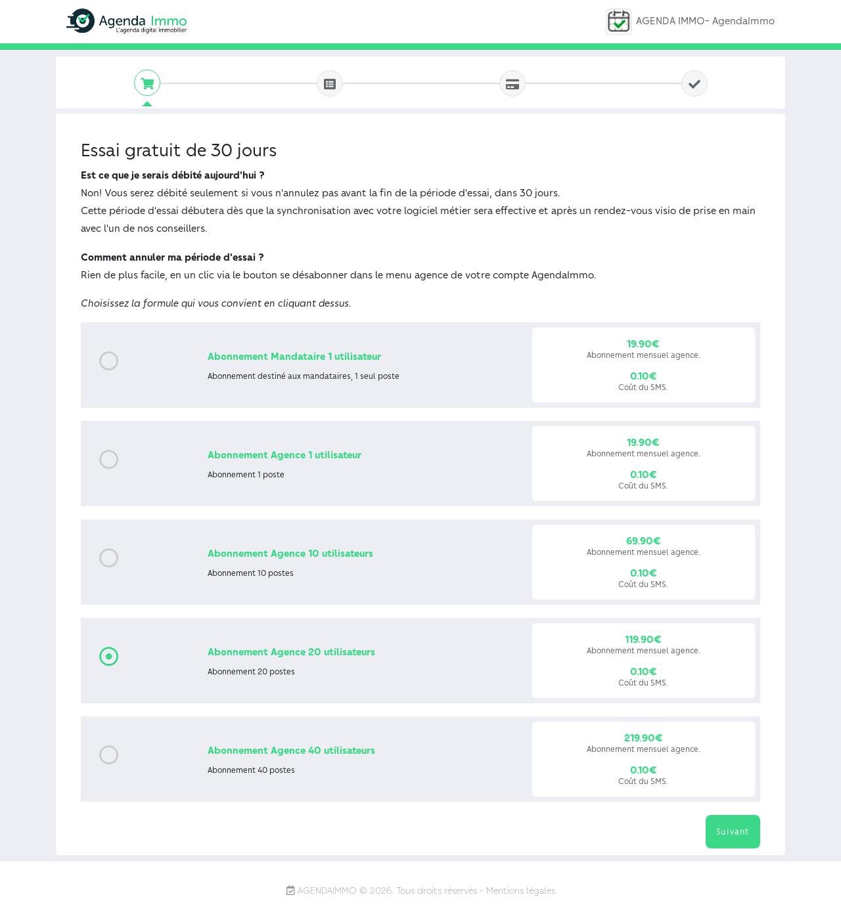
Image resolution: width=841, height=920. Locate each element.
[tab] (147, 83)
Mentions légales (520, 890)
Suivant (733, 831)
